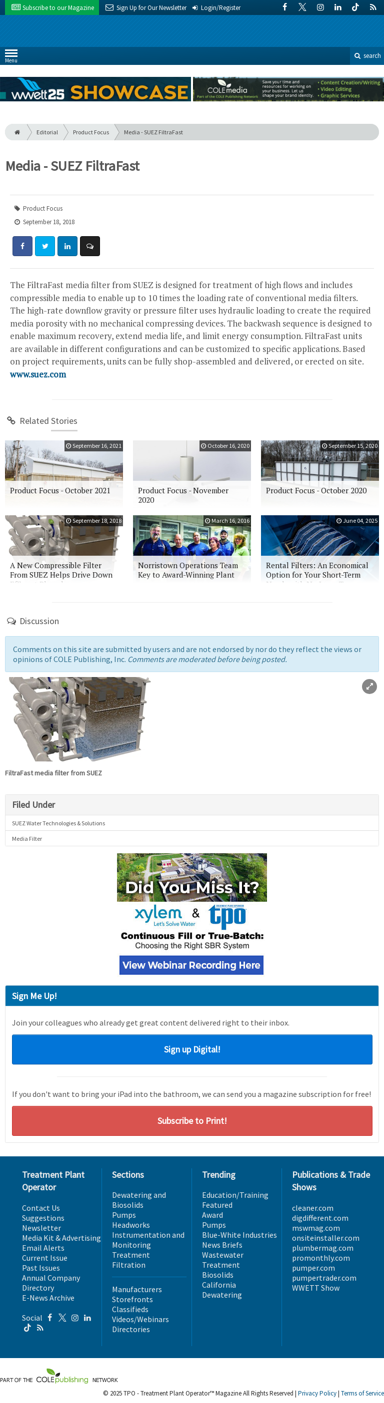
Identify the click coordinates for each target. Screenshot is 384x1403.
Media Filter (27, 838)
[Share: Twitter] (45, 246)
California (219, 1285)
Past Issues (41, 1268)
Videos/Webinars (140, 1319)
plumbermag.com (323, 1248)
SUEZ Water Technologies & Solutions (58, 823)
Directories (131, 1329)
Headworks (131, 1225)
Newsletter (41, 1228)
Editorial (47, 132)
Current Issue (45, 1258)
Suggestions (43, 1218)
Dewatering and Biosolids (139, 1200)
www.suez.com (38, 374)
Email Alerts (43, 1248)
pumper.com (313, 1268)
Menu (11, 58)
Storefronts (132, 1299)
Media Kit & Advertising (61, 1238)
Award (212, 1215)
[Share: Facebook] (22, 246)
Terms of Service (362, 1393)
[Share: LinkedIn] (68, 246)
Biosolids (218, 1275)
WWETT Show (316, 1288)
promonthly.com (321, 1258)
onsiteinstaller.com (326, 1238)
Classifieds (130, 1309)
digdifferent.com (320, 1218)
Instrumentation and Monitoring (148, 1240)
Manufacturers (137, 1289)
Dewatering (222, 1295)
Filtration (129, 1265)
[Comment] (90, 246)
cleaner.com (313, 1208)
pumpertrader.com (324, 1278)
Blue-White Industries (239, 1235)
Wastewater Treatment (223, 1260)
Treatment (131, 1255)
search (367, 55)
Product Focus (91, 132)
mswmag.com (316, 1228)
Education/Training (235, 1195)
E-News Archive (48, 1298)
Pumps (124, 1215)
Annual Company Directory (51, 1283)
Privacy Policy (317, 1393)
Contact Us (41, 1208)
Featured (217, 1205)
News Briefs (222, 1245)
